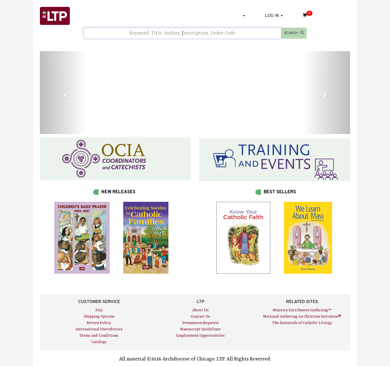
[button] (63, 92)
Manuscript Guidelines (200, 329)
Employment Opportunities (200, 335)
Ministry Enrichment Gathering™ (302, 310)
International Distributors (99, 329)
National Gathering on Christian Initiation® (302, 316)
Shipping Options (99, 316)
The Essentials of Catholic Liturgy (302, 323)
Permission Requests (200, 323)
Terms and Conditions (98, 335)
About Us (200, 310)
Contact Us (200, 316)
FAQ (99, 310)
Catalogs (99, 342)
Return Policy (99, 323)
